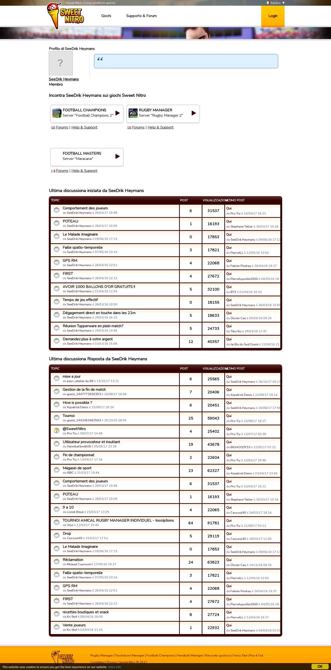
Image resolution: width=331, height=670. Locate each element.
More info (114, 667)
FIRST (68, 273)
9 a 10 (68, 507)
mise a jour (71, 376)
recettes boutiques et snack (86, 612)
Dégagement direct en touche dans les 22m (99, 313)
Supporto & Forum (141, 16)
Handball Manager (190, 655)
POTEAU (70, 221)
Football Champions (160, 655)
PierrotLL (237, 253)
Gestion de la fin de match (84, 389)
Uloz (70, 525)
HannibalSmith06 (79, 446)
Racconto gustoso (218, 655)
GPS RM (70, 260)
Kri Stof (72, 617)
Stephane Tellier (242, 226)
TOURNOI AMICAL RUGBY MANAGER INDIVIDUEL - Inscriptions (118, 520)
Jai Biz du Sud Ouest (244, 344)
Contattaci (97, 662)
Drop (67, 533)
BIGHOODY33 (240, 447)
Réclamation (73, 559)
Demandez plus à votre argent (88, 339)
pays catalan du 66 (80, 381)
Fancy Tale (240, 655)
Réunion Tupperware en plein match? (93, 326)
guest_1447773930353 (84, 394)
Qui (228, 208)
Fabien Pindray (241, 266)
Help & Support (84, 127)
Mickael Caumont (79, 564)
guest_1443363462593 (84, 420)
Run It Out (256, 655)
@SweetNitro (74, 429)
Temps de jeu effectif (80, 300)
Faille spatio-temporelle (83, 247)
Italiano (273, 3)
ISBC (70, 473)
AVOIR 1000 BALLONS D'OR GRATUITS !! (99, 286)
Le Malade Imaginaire (80, 234)
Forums (62, 127)
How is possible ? (77, 402)
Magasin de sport (77, 468)
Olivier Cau (238, 318)
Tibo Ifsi (236, 331)
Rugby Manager (101, 655)
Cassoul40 (238, 513)
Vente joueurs (74, 625)
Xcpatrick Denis (241, 395)
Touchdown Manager (129, 655)
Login (272, 16)
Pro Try (236, 213)
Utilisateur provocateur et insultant (91, 442)
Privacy (112, 662)
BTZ (233, 292)
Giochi (106, 16)
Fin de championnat (78, 455)
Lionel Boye (75, 512)
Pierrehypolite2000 (244, 279)
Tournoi (69, 415)
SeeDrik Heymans (64, 79)
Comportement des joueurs (85, 208)
